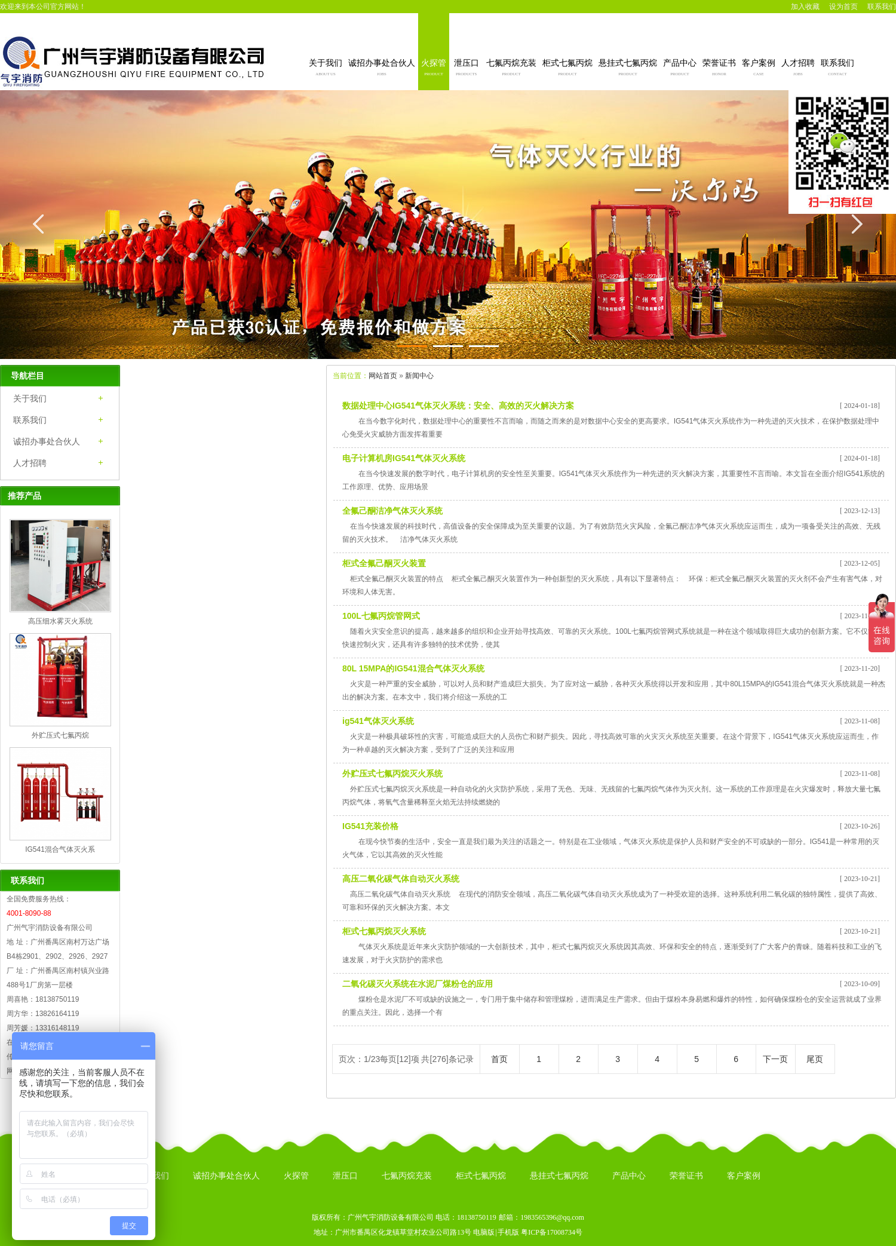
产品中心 (679, 69)
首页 (499, 1059)
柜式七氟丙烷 (567, 69)
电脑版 (484, 1232)
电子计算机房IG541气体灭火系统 (403, 458)
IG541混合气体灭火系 (60, 849)
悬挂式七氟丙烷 (628, 69)
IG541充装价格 (370, 826)
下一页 (775, 1059)
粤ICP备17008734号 (551, 1232)
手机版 (508, 1232)
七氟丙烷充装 (511, 69)
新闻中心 (419, 376)
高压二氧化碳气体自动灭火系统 (400, 878)
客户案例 (758, 69)
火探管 (433, 69)
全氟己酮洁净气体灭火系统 (392, 510)
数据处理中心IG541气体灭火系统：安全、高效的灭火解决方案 (458, 405)
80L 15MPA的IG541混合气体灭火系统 (413, 668)
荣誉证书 (719, 69)
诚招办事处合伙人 (381, 69)
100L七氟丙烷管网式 (381, 616)
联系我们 (881, 6)
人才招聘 (798, 69)
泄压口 (466, 69)
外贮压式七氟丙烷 (60, 735)
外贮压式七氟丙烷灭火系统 (392, 773)
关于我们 (325, 69)
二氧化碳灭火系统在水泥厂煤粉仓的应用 (417, 984)
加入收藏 (805, 6)
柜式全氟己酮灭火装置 (384, 563)
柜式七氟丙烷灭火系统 (384, 931)
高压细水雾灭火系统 (60, 621)
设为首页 (843, 6)
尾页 (814, 1059)
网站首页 (383, 376)
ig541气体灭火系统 (378, 721)
